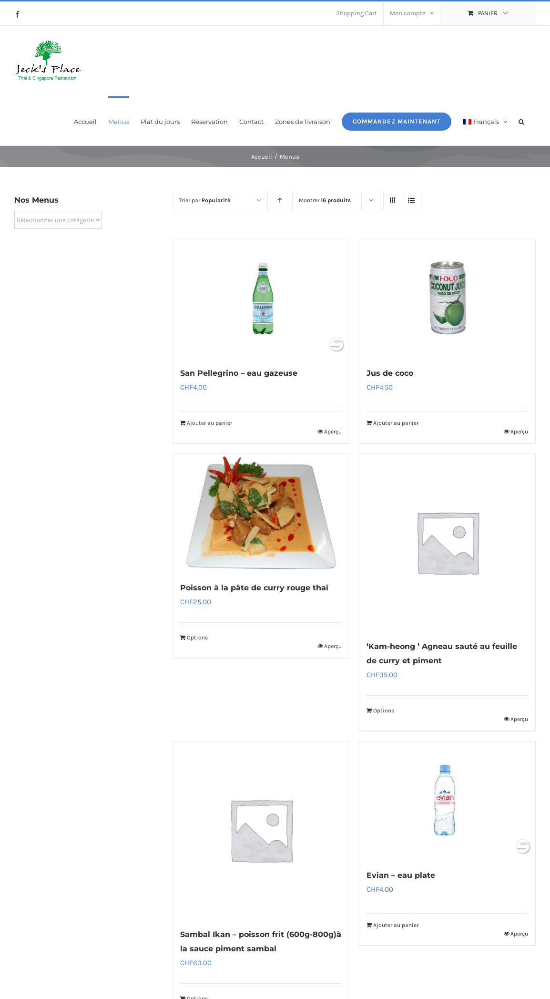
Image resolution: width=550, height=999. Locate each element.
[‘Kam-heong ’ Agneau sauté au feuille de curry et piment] (447, 542)
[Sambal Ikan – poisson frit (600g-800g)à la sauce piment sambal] (261, 829)
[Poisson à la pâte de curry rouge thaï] (261, 512)
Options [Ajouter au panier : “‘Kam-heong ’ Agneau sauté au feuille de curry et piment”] (383, 710)
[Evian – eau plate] (447, 800)
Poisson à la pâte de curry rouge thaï (254, 587)
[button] (521, 120)
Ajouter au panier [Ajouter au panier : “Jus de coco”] (395, 423)
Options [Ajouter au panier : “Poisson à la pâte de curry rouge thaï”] (197, 637)
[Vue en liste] (411, 200)
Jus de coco (390, 373)
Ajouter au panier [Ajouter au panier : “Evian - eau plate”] (395, 925)
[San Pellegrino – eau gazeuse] (261, 298)
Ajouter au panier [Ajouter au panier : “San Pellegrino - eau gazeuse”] (209, 423)
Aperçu (333, 431)
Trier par (204, 200)
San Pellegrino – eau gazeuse (238, 373)
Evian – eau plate (401, 875)
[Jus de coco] (447, 298)
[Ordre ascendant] (280, 200)
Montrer (325, 200)
